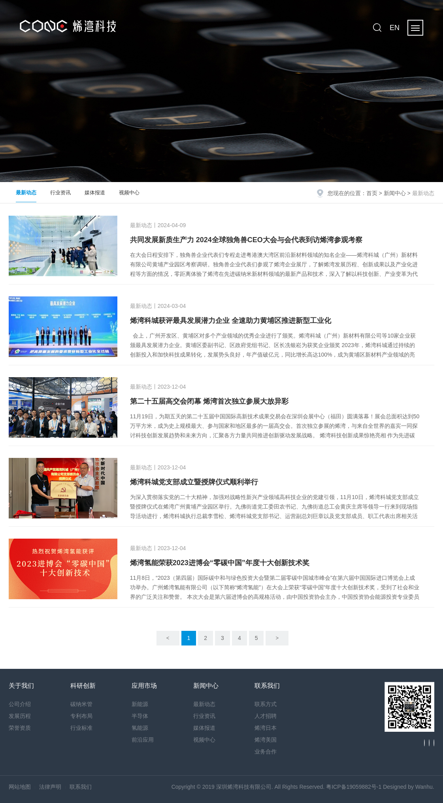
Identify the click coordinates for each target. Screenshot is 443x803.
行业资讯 (60, 193)
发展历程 (20, 716)
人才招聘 (265, 716)
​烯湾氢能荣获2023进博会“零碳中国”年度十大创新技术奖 (219, 563)
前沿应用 (143, 740)
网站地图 (20, 787)
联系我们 (81, 787)
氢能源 (140, 728)
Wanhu (424, 787)
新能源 (140, 704)
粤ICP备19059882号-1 (353, 787)
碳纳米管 (81, 704)
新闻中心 (395, 193)
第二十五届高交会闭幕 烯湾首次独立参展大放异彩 (209, 401)
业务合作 (265, 751)
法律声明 (50, 787)
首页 (371, 193)
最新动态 (26, 193)
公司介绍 (20, 704)
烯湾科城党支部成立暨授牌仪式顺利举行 (194, 482)
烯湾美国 (265, 740)
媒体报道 (95, 193)
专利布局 (81, 716)
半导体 (140, 716)
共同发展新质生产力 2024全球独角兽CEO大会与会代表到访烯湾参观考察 (246, 240)
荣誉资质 (20, 728)
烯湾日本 (265, 728)
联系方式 (265, 704)
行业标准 (81, 728)
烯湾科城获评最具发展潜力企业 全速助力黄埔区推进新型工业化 (230, 321)
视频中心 (129, 193)
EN (395, 28)
